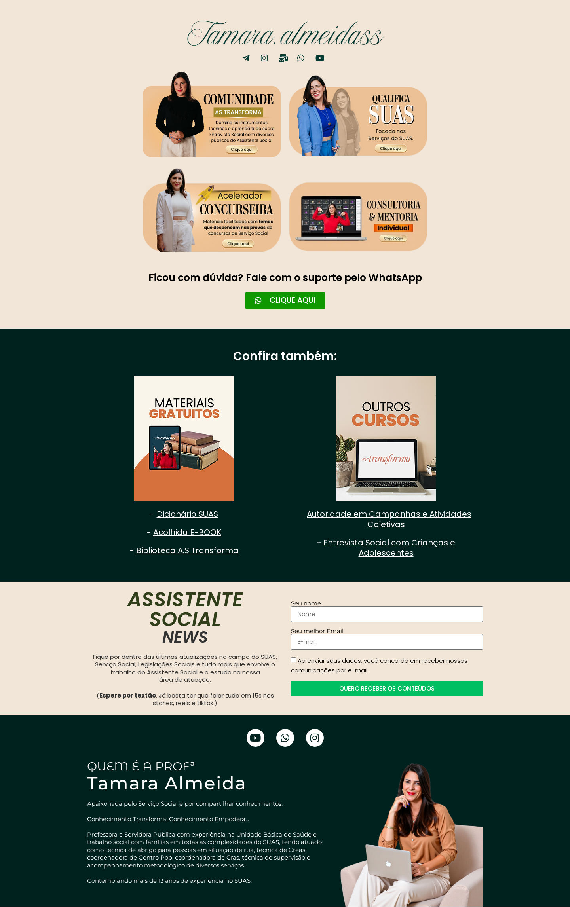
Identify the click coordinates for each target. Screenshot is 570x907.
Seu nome (306, 604)
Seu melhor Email (317, 631)
